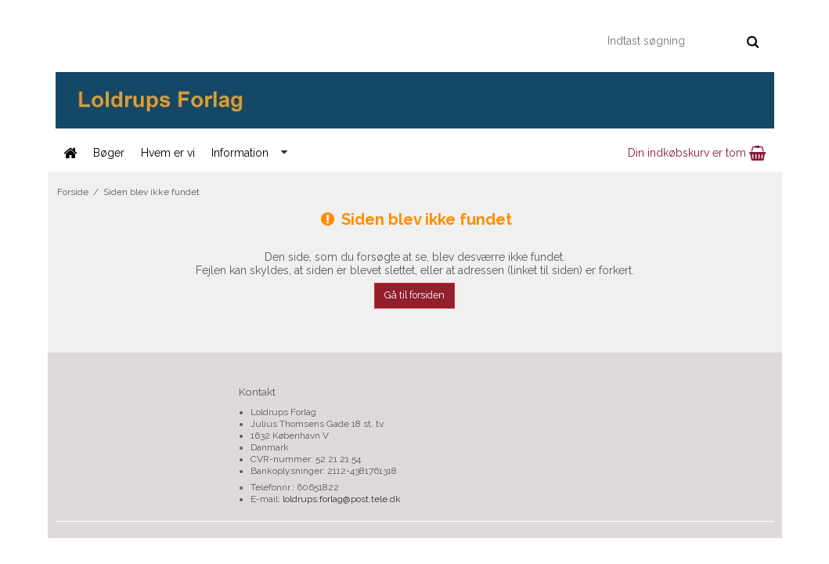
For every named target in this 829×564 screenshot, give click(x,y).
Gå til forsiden (414, 295)
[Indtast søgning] (682, 40)
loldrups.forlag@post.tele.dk (342, 499)
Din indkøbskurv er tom (697, 152)
